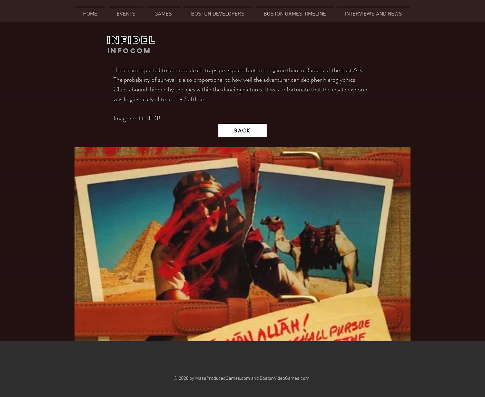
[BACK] (242, 130)
